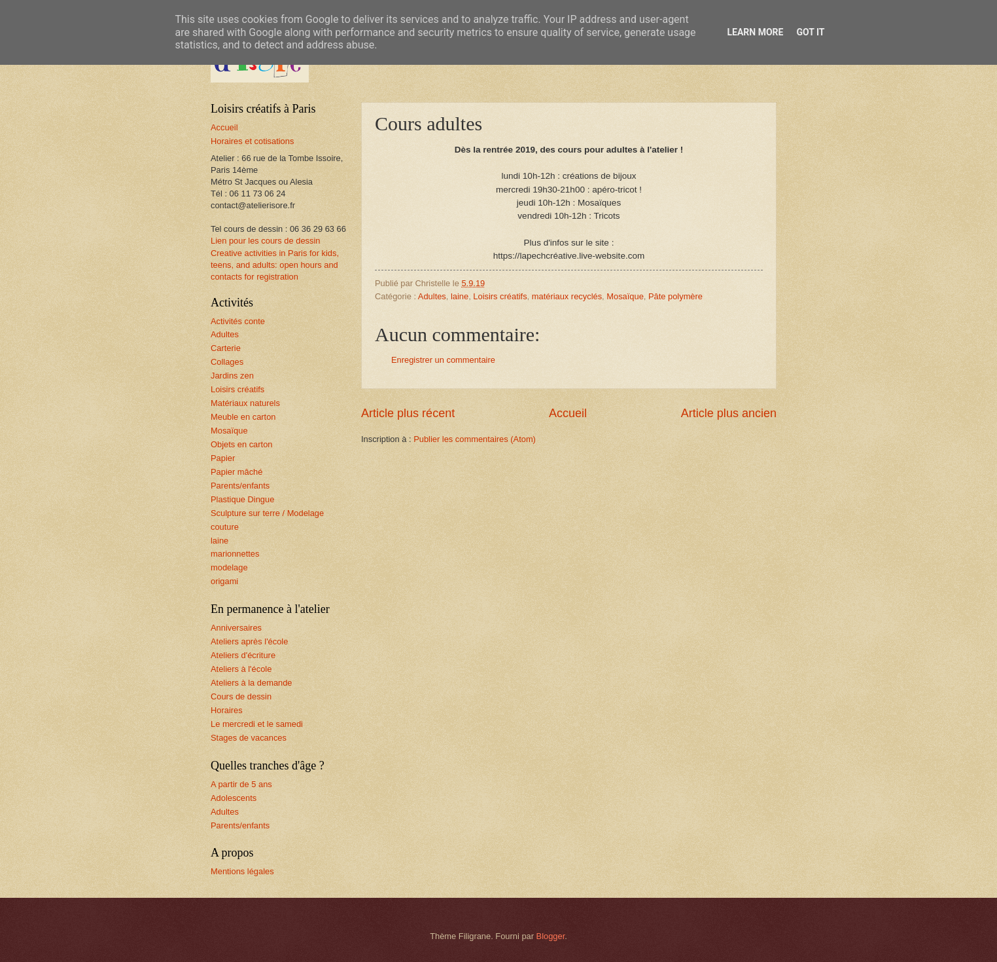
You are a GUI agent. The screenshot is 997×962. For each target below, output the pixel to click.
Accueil (568, 413)
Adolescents (233, 798)
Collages (227, 362)
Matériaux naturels (245, 403)
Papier (223, 458)
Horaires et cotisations (252, 141)
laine (459, 296)
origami (224, 581)
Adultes (432, 296)
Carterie (226, 348)
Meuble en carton (243, 417)
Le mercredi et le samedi (257, 724)
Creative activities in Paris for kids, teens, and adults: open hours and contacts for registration (275, 265)
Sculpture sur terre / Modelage (267, 513)
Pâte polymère (675, 296)
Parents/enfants (240, 485)
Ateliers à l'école (241, 669)
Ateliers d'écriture (243, 655)
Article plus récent (408, 413)
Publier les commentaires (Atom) (474, 439)
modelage (229, 567)
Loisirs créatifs (500, 296)
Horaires (227, 710)
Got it (810, 32)
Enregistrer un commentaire (443, 360)
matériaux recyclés (567, 296)
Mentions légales (242, 871)
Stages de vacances (249, 738)
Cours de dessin (241, 696)
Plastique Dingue (242, 499)
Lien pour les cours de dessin (265, 241)
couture (225, 527)
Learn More (755, 32)
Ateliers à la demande (251, 683)
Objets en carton (241, 444)
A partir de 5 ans (241, 784)
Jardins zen (232, 375)
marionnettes (235, 554)
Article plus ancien (729, 413)
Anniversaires (236, 628)
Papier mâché (236, 472)
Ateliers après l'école (249, 641)
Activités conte (238, 321)
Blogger (550, 936)
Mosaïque (625, 296)
